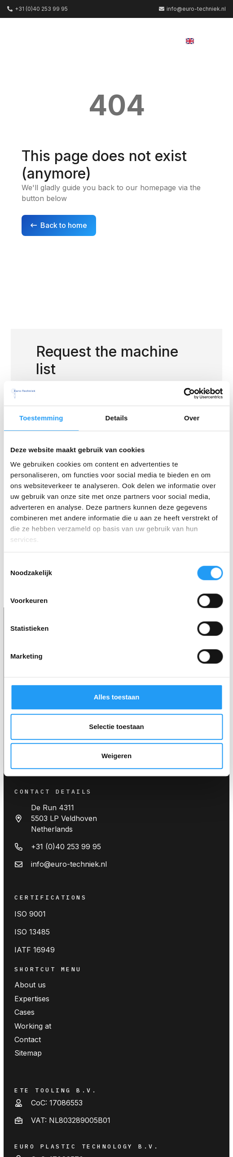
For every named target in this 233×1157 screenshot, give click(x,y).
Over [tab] (192, 418)
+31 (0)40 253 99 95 (66, 846)
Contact (27, 1039)
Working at (32, 1026)
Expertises (31, 998)
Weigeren (116, 756)
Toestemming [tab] (41, 418)
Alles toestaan (117, 697)
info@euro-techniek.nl (69, 864)
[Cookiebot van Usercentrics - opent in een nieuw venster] (183, 393)
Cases (24, 1012)
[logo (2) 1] (37, 40)
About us (30, 984)
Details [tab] (117, 418)
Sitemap (28, 1052)
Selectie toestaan (116, 726)
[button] (212, 40)
